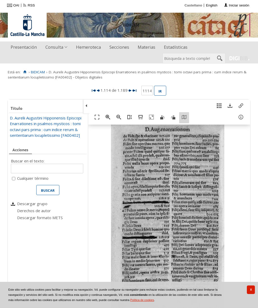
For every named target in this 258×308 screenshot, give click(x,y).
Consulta (54, 47)
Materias (146, 47)
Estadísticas (175, 47)
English (211, 5)
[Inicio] (25, 72)
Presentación (24, 47)
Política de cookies (142, 300)
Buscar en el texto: (27, 160)
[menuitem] (25, 47)
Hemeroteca (88, 47)
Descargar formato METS (40, 217)
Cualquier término (32, 178)
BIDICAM (38, 72)
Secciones (119, 47)
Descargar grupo (32, 203)
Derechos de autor (34, 210)
